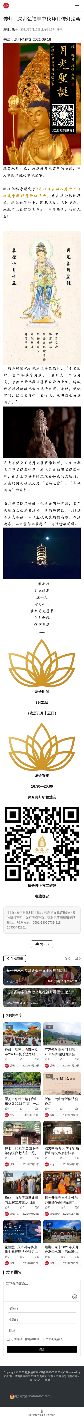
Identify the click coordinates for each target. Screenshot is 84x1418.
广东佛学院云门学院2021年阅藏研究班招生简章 (62, 1052)
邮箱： (13, 1319)
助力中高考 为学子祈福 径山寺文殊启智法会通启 (62, 1150)
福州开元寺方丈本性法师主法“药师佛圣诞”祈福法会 (61, 1200)
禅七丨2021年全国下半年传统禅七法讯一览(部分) (22, 1150)
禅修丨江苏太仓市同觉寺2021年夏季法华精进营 (22, 1052)
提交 (42, 1349)
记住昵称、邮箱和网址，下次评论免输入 (35, 1339)
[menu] (77, 6)
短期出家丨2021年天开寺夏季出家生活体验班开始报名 (62, 1249)
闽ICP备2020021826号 (49, 1372)
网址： (13, 1330)
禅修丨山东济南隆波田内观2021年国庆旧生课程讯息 (22, 1200)
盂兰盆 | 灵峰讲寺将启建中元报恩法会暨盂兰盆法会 (21, 1249)
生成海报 (14, 958)
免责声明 (42, 1376)
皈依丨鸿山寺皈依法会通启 (61, 1101)
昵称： (13, 1309)
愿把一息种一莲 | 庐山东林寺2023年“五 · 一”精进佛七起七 (21, 1101)
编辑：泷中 (10, 29)
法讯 (59, 29)
